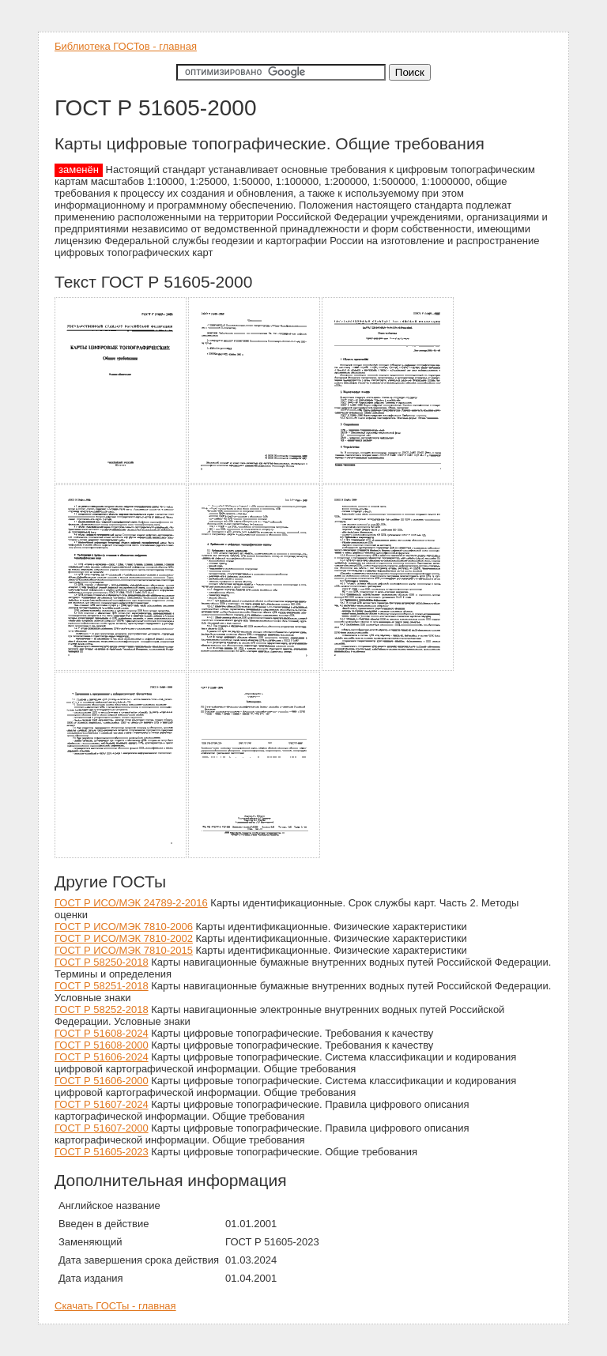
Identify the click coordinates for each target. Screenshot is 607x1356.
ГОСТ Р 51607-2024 (102, 1104)
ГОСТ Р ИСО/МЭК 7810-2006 (124, 926)
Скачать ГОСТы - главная (115, 1306)
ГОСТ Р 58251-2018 (102, 986)
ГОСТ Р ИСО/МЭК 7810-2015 (124, 950)
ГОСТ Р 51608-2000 (102, 1045)
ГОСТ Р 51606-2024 (102, 1057)
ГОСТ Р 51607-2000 (102, 1128)
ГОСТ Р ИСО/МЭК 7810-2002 (124, 938)
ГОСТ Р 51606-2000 (102, 1081)
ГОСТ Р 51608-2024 (102, 1033)
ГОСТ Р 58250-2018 (102, 962)
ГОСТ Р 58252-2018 (102, 1009)
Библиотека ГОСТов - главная (126, 46)
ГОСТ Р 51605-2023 (102, 1152)
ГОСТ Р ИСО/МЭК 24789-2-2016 (131, 903)
